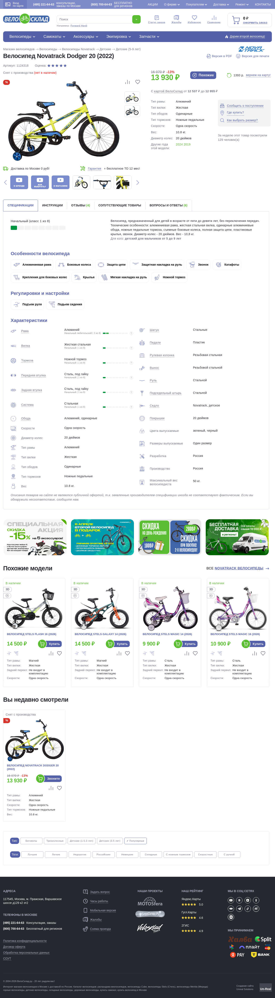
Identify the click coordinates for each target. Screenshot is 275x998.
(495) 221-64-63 (13, 922)
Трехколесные (55, 841)
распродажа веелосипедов (112, 986)
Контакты (263, 4)
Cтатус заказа (156, 19)
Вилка (25, 345)
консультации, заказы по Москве (57, 4)
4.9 (192, 931)
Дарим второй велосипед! (247, 36)
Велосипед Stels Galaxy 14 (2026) (100, 634)
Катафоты (227, 264)
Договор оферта (14, 946)
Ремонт (240, 4)
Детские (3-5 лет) (109, 841)
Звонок (198, 264)
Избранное (194, 19)
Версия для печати (252, 56)
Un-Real (265, 989)
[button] (5, 182)
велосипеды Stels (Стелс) (161, 986)
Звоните (53, 778)
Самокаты (52, 36)
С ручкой (229, 854)
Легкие (56, 854)
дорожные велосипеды (86, 990)
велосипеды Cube (137, 986)
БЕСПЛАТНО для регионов (111, 4)
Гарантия (94, 168)
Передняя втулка (33, 375)
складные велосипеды (61, 990)
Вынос (154, 367)
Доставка (219, 4)
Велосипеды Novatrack (78, 49)
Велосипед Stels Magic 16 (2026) (235, 634)
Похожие (203, 75)
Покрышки (157, 418)
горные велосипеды (13, 990)
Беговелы (31, 841)
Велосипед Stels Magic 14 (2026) (167, 634)
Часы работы (99, 901)
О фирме (170, 4)
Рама (25, 331)
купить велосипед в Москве (132, 990)
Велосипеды (20, 36)
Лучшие (32, 854)
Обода (25, 418)
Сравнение (214, 19)
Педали (155, 342)
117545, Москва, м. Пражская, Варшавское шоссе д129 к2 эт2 (32, 900)
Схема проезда (100, 929)
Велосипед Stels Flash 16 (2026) (31, 634)
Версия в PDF (219, 56)
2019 (187, 144)
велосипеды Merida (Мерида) (192, 986)
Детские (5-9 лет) (128, 49)
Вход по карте (14, 4)
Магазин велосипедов (19, 49)
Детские (105, 49)
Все (235, 568)
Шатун (154, 330)
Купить (54, 644)
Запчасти (147, 36)
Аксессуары (83, 36)
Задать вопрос (100, 892)
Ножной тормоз (169, 277)
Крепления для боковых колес (40, 277)
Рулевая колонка (162, 355)
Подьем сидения (65, 304)
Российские (104, 854)
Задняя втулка (31, 390)
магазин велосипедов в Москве (30, 986)
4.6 (192, 917)
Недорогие (79, 854)
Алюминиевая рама (32, 264)
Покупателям (195, 4)
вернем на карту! (258, 75)
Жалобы (177, 19)
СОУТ (7, 958)
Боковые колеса (74, 264)
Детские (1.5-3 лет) (81, 841)
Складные (151, 854)
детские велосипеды (37, 990)
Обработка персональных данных (26, 952)
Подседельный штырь (166, 393)
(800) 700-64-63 (13, 928)
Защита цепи (112, 264)
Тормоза (27, 360)
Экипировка (116, 36)
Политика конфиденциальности (25, 941)
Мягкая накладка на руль (124, 277)
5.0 (192, 904)
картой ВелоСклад (168, 91)
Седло (154, 405)
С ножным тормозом (178, 854)
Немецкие (127, 854)
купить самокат (108, 990)
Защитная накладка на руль (157, 264)
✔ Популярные (135, 841)
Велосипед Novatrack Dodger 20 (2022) (33, 767)
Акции (153, 4)
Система (27, 404)
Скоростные (205, 854)
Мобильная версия (103, 910)
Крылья (84, 277)
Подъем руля (27, 304)
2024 (179, 144)
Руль (153, 380)
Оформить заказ (255, 22)
